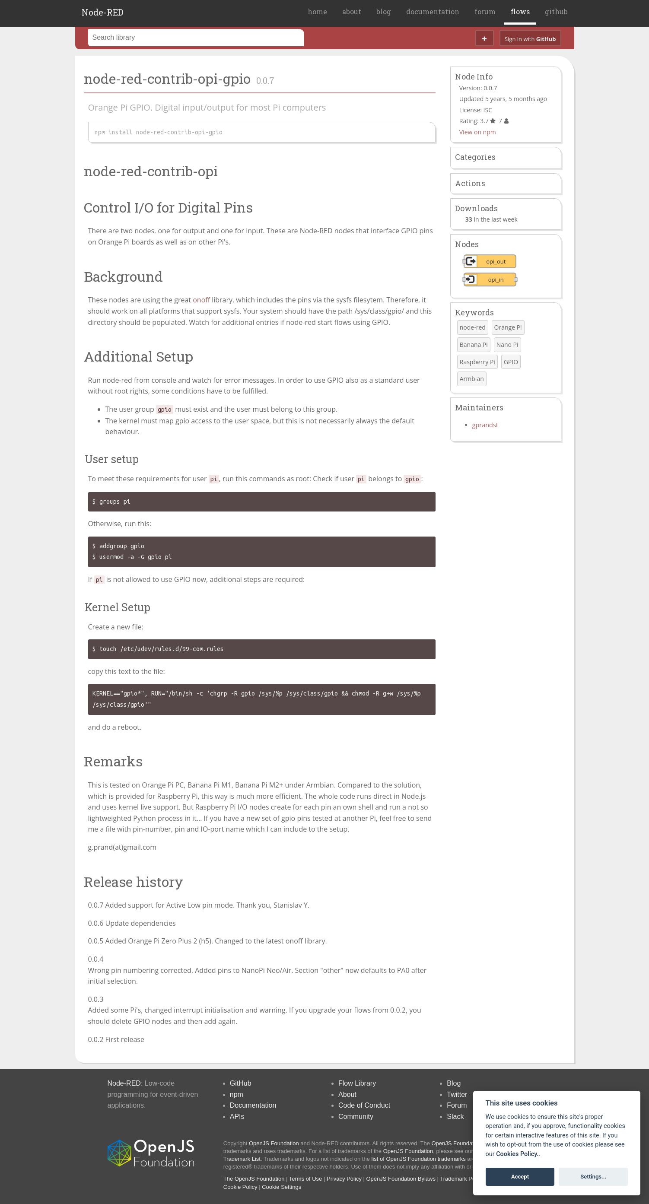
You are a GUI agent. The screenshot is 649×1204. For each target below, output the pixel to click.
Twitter (457, 1094)
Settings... (593, 1176)
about (351, 11)
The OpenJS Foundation (254, 1178)
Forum (457, 1105)
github (556, 11)
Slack (455, 1116)
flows (520, 11)
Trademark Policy (462, 1178)
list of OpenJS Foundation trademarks (419, 1159)
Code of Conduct (364, 1105)
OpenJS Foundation (274, 1143)
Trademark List (242, 1159)
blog (383, 11)
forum (485, 11)
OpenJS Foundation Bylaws (401, 1178)
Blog (454, 1083)
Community (355, 1116)
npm (236, 1094)
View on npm (477, 132)
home (317, 11)
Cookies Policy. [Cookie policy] (517, 1154)
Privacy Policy (344, 1178)
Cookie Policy (240, 1187)
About (347, 1094)
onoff (201, 300)
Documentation (253, 1105)
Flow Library (357, 1083)
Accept (520, 1176)
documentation (432, 11)
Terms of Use (305, 1178)
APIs (237, 1116)
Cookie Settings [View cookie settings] (281, 1187)
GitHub (240, 1083)
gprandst (485, 425)
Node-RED (103, 12)
